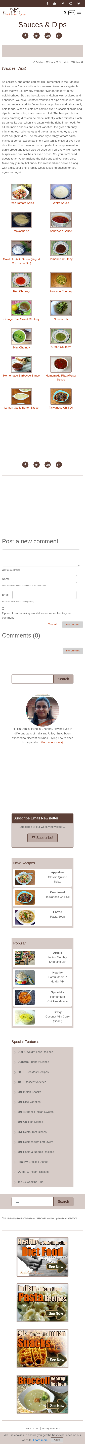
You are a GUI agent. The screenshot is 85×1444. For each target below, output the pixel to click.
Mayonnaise (21, 222)
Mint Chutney (21, 338)
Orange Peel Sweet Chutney (21, 310)
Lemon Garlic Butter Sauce (21, 398)
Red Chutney (21, 282)
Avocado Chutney (61, 282)
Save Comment (72, 624)
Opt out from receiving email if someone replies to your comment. (36, 615)
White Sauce (61, 194)
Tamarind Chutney (60, 250)
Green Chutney (61, 338)
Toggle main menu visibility (79, 12)
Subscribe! (42, 838)
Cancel (52, 624)
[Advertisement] (42, 50)
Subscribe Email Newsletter (35, 818)
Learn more (40, 1440)
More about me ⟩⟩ (52, 742)
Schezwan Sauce (61, 222)
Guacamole (61, 310)
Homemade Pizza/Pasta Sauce (61, 368)
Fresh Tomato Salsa (21, 194)
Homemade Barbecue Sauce (21, 366)
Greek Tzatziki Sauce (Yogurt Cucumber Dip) (21, 252)
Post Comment (72, 651)
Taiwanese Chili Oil (61, 398)
